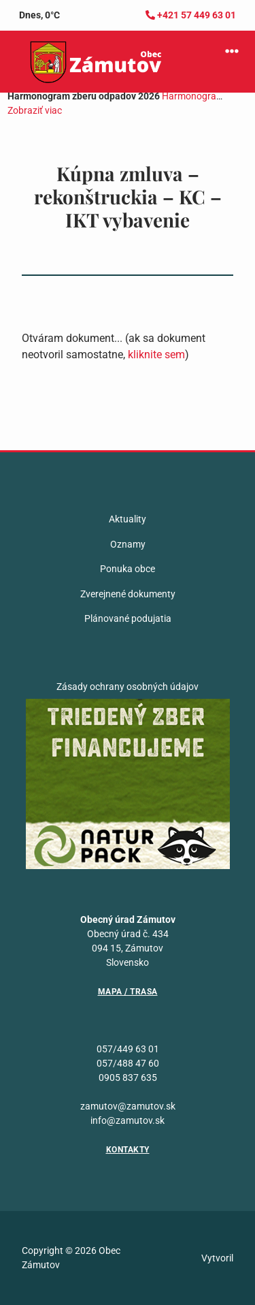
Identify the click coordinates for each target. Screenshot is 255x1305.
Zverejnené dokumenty (127, 593)
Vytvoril (217, 1258)
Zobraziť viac (34, 110)
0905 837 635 (128, 1077)
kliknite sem (156, 354)
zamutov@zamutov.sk (127, 1106)
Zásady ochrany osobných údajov (127, 686)
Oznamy (128, 544)
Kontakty (128, 1149)
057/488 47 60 (128, 1063)
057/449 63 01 (128, 1048)
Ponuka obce (127, 568)
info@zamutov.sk (127, 1120)
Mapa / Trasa (128, 991)
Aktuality (127, 519)
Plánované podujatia (127, 618)
